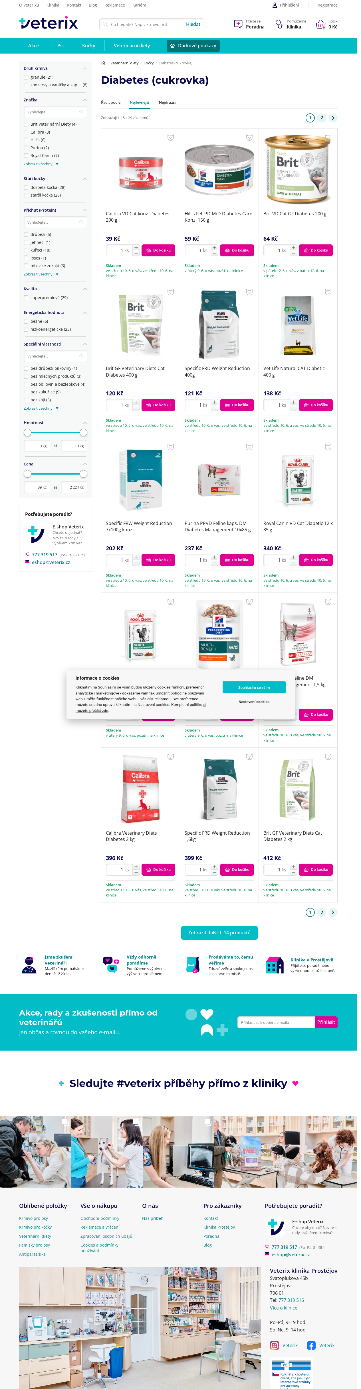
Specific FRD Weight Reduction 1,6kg (217, 836)
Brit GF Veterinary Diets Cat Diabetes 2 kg (292, 836)
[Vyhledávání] (55, 110)
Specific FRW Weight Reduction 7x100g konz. (139, 526)
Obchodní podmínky (99, 1218)
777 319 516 (291, 1300)
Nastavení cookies (254, 701)
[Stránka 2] (333, 117)
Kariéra (139, 5)
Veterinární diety (124, 63)
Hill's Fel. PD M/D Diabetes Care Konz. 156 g (218, 217)
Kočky (149, 63)
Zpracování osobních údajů (106, 1236)
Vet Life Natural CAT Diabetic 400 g (294, 371)
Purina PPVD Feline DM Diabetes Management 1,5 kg (294, 681)
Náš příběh (153, 1218)
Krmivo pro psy (33, 1218)
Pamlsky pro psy (34, 1245)
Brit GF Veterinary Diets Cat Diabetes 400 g (135, 371)
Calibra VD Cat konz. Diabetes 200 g (138, 217)
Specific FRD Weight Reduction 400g (217, 371)
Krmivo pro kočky (35, 1227)
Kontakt (74, 5)
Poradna (211, 1236)
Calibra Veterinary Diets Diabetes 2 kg (131, 836)
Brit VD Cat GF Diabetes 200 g (294, 214)
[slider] (27, 425)
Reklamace (114, 5)
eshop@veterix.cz (47, 554)
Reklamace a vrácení (100, 1227)
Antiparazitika (32, 1254)
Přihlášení (285, 5)
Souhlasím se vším (254, 687)
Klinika (53, 5)
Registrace (328, 5)
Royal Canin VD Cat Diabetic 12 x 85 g (298, 526)
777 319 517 (41, 546)
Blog (93, 5)
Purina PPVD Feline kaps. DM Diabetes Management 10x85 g (218, 526)
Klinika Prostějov (219, 1227)
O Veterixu (29, 5)
